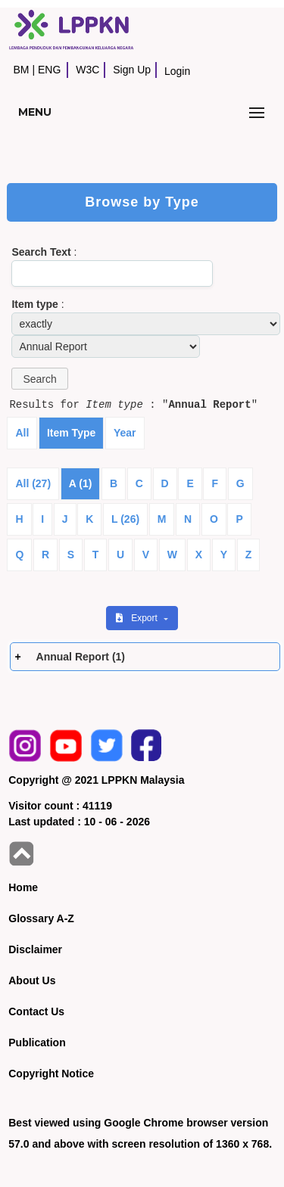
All (22, 433)
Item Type (71, 433)
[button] (39, 379)
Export (138, 618)
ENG (49, 70)
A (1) (80, 483)
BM (21, 70)
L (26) (125, 519)
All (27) (33, 483)
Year (125, 433)
